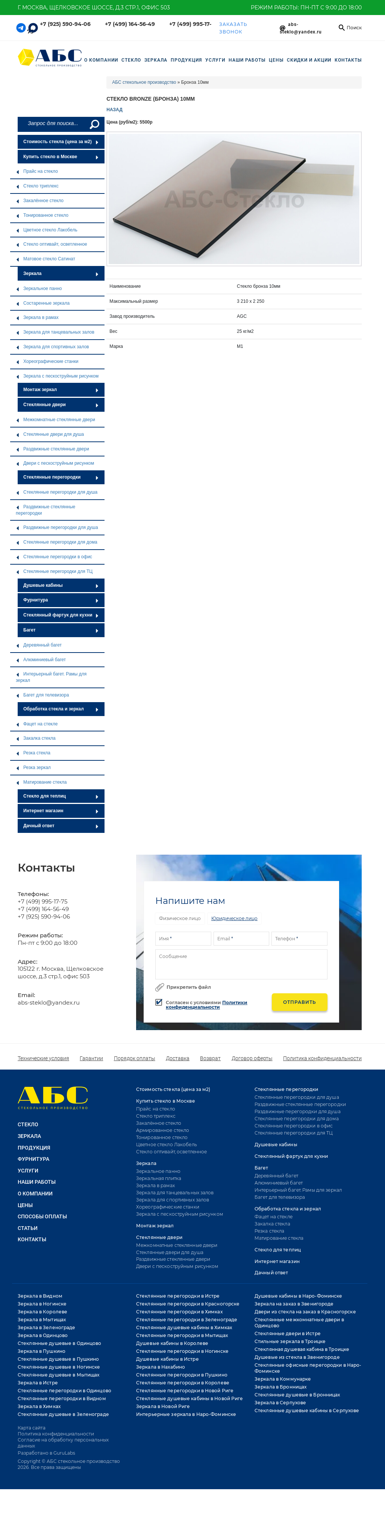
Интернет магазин (61, 810)
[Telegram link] (21, 28)
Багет (61, 630)
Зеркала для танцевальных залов (55, 332)
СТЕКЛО (131, 60)
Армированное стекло (162, 1130)
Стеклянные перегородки (61, 477)
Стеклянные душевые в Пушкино (58, 1359)
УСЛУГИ (215, 60)
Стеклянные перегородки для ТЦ (54, 571)
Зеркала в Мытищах (42, 1319)
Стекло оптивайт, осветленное (51, 244)
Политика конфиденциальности (322, 1058)
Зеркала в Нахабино (160, 1367)
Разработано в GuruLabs (46, 1453)
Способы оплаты (42, 1216)
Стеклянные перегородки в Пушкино (181, 1375)
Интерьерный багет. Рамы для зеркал (51, 677)
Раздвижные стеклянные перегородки (45, 510)
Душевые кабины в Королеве (172, 1343)
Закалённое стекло (40, 200)
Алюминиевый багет (41, 659)
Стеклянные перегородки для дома (56, 542)
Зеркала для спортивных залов (52, 346)
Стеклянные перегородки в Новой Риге (184, 1390)
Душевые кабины (61, 585)
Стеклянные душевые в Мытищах (58, 1375)
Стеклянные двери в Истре (288, 1333)
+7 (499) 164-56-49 (130, 24)
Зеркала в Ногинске (42, 1304)
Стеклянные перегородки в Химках (179, 1311)
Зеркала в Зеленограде (47, 1327)
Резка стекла (33, 752)
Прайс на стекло (37, 171)
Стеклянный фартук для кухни (61, 615)
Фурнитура (61, 600)
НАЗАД (114, 109)
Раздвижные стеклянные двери (52, 449)
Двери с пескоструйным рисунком (55, 463)
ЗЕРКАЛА (155, 60)
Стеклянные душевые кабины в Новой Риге (189, 1398)
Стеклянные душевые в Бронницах (297, 1395)
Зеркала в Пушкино (41, 1351)
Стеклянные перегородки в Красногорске (187, 1304)
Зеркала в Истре (38, 1383)
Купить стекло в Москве (61, 156)
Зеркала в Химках (39, 1406)
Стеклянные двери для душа (50, 434)
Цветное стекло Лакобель (46, 230)
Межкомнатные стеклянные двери (55, 419)
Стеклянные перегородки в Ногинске (182, 1351)
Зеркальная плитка (158, 1178)
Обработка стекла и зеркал (61, 709)
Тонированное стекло (42, 215)
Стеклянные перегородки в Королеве (182, 1383)
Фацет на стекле (37, 724)
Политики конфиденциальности (206, 1005)
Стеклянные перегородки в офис (54, 556)
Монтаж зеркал (61, 389)
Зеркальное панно (39, 288)
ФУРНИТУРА (33, 1159)
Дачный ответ (61, 825)
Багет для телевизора (42, 695)
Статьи (28, 1228)
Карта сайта (31, 1428)
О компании (101, 60)
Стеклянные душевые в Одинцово (59, 1343)
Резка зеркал (33, 767)
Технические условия (43, 1058)
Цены (276, 60)
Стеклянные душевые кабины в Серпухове (307, 1410)
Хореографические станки (47, 361)
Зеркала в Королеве (42, 1311)
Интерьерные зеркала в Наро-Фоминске (186, 1414)
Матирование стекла (41, 782)
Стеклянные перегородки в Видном (62, 1398)
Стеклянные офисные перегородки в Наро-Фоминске (308, 1368)
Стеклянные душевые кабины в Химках (184, 1327)
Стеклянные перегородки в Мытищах (182, 1335)
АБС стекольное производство (144, 82)
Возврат (210, 1058)
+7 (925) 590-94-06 (65, 24)
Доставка (177, 1058)
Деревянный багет (39, 645)
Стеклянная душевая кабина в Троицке (302, 1349)
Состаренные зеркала (43, 303)
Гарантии (91, 1058)
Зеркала (61, 273)
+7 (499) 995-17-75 (42, 901)
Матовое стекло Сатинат (45, 258)
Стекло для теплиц (61, 796)
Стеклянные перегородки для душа (56, 492)
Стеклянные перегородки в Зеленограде (186, 1319)
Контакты (348, 60)
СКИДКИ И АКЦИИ (309, 60)
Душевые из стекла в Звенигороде (297, 1357)
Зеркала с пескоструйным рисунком (57, 376)
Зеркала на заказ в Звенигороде (294, 1304)
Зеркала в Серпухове (280, 1402)
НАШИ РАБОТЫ (247, 60)
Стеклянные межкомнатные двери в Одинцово (299, 1322)
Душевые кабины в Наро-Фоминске (299, 1296)
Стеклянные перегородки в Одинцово (64, 1390)
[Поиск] (93, 124)
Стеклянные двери (61, 404)
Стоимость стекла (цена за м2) (61, 141)
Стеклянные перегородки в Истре (178, 1296)
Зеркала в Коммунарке (283, 1379)
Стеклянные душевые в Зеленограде (63, 1414)
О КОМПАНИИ (35, 1194)
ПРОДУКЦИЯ (186, 60)
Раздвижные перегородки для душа (57, 527)
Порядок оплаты (134, 1058)
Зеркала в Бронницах (280, 1387)
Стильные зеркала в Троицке (290, 1341)
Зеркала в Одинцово (43, 1335)
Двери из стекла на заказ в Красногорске (305, 1311)
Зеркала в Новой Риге (163, 1406)
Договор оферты (252, 1058)
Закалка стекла (36, 738)
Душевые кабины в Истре (167, 1359)
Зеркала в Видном (40, 1296)
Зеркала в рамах (37, 317)
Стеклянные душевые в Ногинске (59, 1367)
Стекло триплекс (37, 186)
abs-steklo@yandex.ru (49, 1002)
